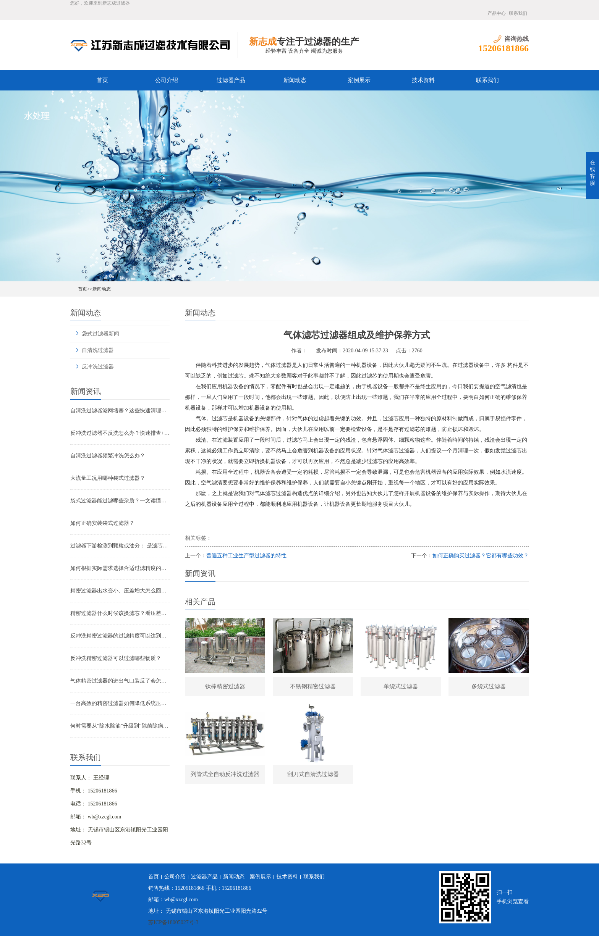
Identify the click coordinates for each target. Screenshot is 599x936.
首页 (102, 80)
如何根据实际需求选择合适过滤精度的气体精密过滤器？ (120, 568)
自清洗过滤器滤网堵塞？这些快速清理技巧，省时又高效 (120, 410)
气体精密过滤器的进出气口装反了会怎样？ (120, 681)
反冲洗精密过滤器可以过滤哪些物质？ (115, 658)
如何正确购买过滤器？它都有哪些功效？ (480, 555)
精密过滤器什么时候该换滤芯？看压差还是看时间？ (120, 613)
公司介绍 (166, 80)
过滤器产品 (231, 80)
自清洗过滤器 (98, 350)
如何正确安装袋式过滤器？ (102, 523)
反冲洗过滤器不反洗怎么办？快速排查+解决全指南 (120, 433)
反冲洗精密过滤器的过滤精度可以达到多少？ (120, 636)
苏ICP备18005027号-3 (173, 922)
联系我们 (518, 13)
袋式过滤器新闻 (100, 334)
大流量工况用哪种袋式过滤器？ (107, 478)
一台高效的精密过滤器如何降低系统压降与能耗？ (120, 703)
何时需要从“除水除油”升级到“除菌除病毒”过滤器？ (120, 726)
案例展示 (359, 80)
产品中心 (496, 13)
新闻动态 (294, 80)
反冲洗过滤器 (98, 367)
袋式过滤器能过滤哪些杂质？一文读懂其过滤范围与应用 (120, 501)
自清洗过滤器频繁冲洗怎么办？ (107, 455)
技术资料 (423, 80)
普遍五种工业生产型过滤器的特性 (246, 555)
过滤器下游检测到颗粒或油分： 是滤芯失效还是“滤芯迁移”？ (120, 546)
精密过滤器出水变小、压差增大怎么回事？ (120, 591)
